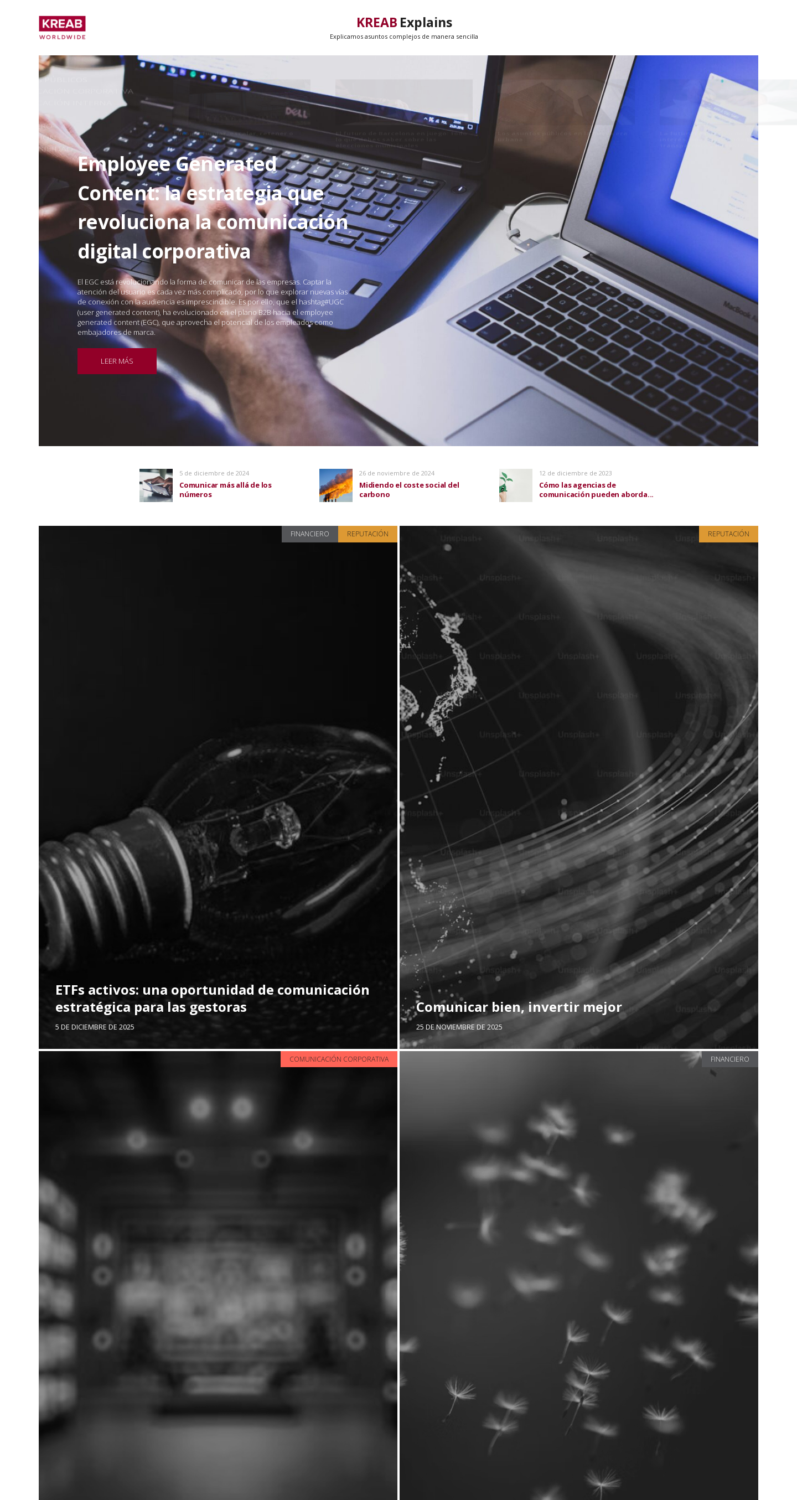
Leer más (117, 361)
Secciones (737, 27)
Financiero (310, 534)
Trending (674, 27)
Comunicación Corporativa (339, 1059)
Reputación (368, 534)
